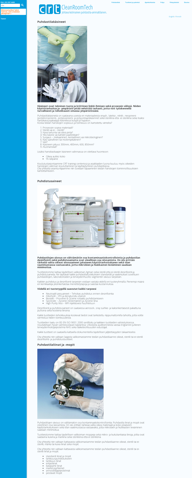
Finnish (178, 16)
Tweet (3, 19)
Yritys (162, 2)
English (171, 16)
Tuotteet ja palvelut (132, 2)
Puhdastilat (116, 2)
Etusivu (186, 2)
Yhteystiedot (174, 2)
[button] (22, 5)
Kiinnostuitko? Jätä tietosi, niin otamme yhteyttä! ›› (10, 12)
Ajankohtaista (150, 2)
